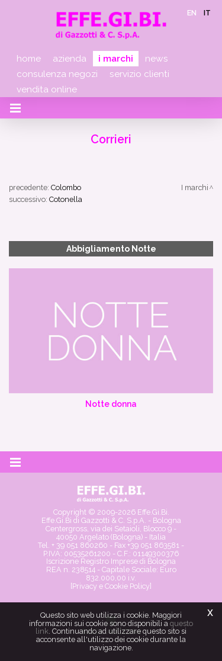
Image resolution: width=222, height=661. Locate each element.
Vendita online (47, 89)
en (192, 12)
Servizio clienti (139, 74)
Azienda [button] (69, 58)
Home (29, 58)
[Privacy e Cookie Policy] (111, 586)
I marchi (115, 58)
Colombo (66, 187)
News (156, 58)
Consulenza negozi (57, 74)
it (207, 12)
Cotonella (65, 199)
